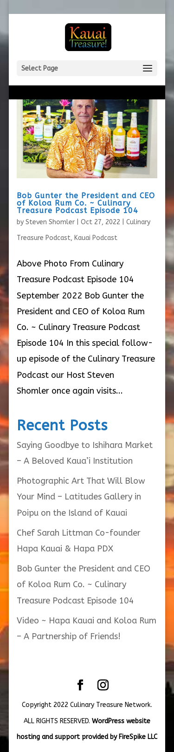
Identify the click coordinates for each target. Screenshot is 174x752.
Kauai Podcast (95, 238)
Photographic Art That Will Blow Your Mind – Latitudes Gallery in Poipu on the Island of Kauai (81, 497)
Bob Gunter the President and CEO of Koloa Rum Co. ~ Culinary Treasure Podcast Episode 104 (86, 203)
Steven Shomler (50, 222)
